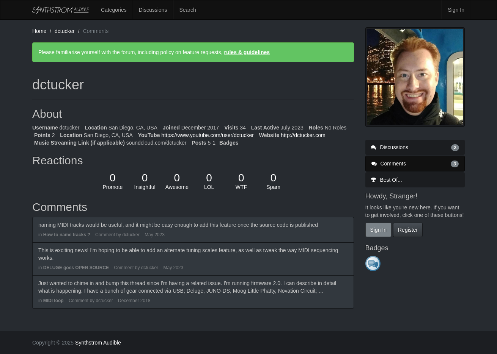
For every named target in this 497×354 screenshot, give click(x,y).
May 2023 (155, 234)
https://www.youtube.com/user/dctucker (207, 135)
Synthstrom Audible (60, 9)
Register (408, 230)
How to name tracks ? (66, 234)
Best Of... (386, 180)
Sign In (456, 10)
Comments (415, 163)
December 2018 (134, 300)
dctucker (130, 234)
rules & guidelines (247, 52)
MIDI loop (53, 300)
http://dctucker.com (303, 135)
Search (187, 10)
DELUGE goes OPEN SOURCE (76, 267)
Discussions (153, 10)
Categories (114, 10)
